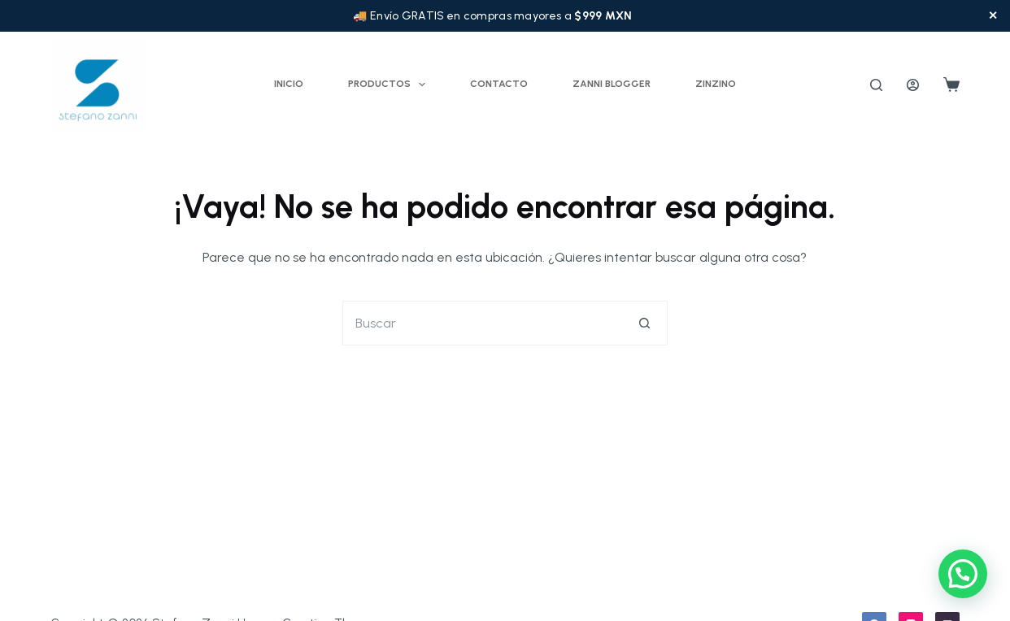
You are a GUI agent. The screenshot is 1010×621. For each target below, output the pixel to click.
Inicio (288, 83)
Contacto (499, 83)
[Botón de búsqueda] (645, 323)
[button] (962, 573)
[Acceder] (913, 85)
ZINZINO (715, 83)
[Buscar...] (482, 323)
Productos (390, 84)
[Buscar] (876, 85)
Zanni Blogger (611, 83)
